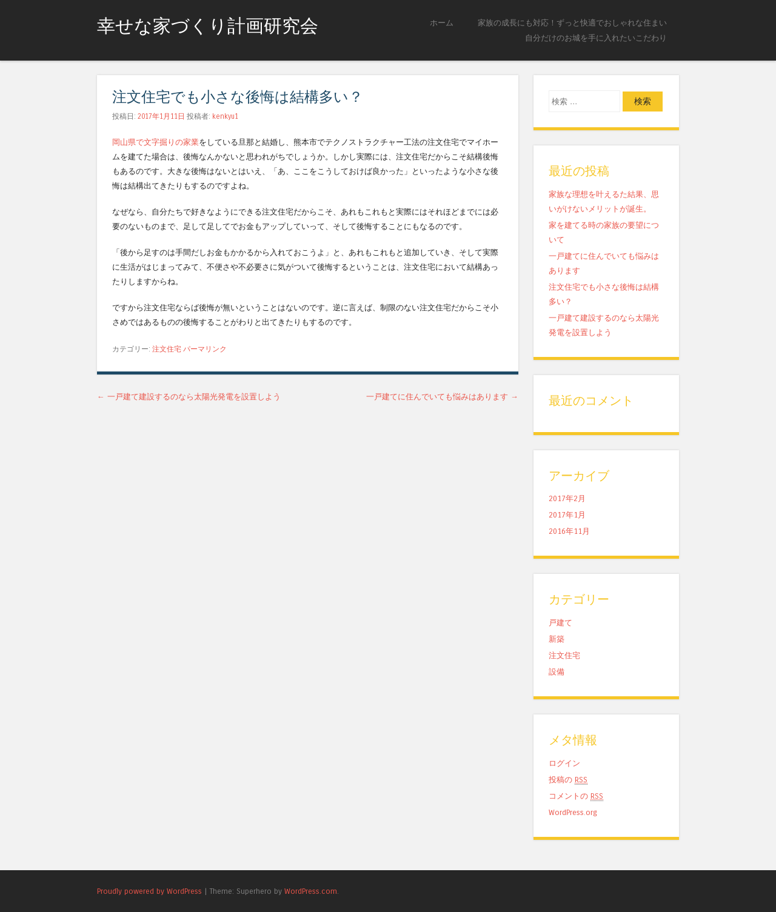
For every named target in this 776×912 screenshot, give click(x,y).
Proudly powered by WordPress (149, 891)
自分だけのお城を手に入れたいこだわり (596, 37)
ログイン (564, 763)
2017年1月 (567, 514)
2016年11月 (569, 531)
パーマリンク (205, 349)
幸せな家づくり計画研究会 (207, 26)
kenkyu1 (225, 116)
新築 (556, 639)
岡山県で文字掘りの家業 (155, 142)
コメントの (576, 796)
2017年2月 (567, 498)
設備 (556, 671)
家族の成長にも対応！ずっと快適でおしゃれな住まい (572, 22)
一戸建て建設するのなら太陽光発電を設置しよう (189, 396)
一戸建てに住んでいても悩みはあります (442, 396)
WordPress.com (310, 891)
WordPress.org (573, 812)
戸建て (560, 622)
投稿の (568, 780)
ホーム (441, 22)
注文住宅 (166, 349)
